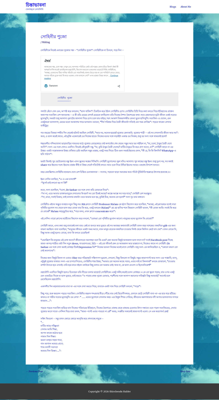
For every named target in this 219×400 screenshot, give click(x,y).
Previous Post (35, 371)
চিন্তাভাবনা (36, 5)
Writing (46, 42)
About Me (186, 6)
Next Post (186, 371)
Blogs (173, 6)
